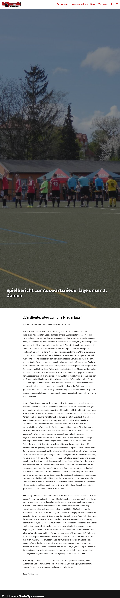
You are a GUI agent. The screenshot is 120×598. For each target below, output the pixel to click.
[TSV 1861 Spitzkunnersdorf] (11, 4)
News (93, 4)
